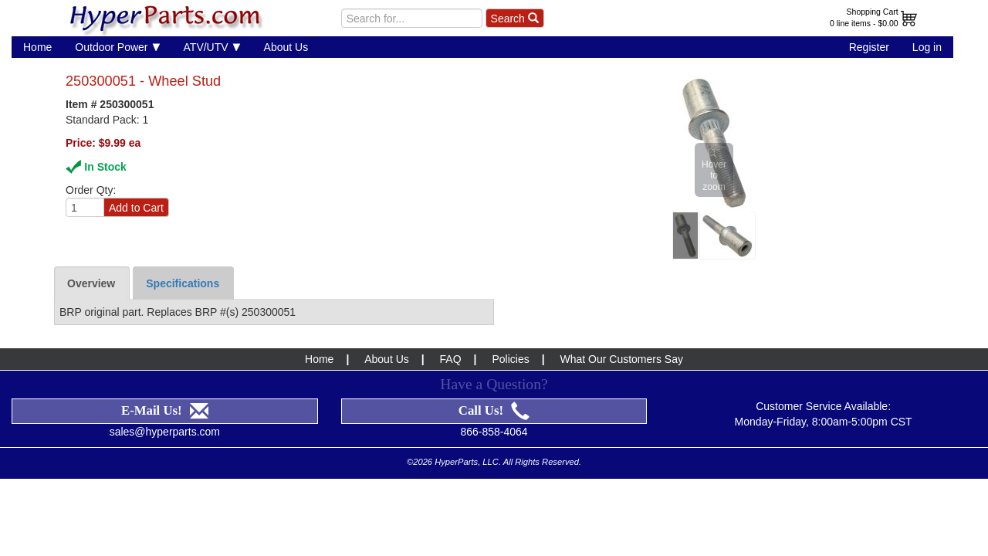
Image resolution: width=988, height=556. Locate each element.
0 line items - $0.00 (864, 23)
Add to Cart (136, 208)
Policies (510, 359)
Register (869, 47)
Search (515, 18)
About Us (286, 47)
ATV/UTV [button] (212, 46)
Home (37, 47)
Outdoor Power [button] (117, 46)
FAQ (451, 359)
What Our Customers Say (621, 359)
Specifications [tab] (182, 283)
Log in (927, 47)
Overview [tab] (91, 283)
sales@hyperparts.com (165, 431)
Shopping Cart (872, 11)
